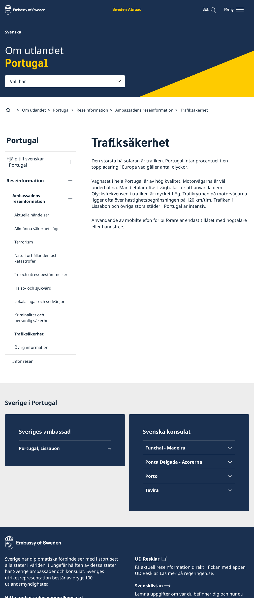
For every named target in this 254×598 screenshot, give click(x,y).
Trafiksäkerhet (29, 334)
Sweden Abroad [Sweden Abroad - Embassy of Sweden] (127, 9)
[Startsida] (10, 110)
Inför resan (22, 361)
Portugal (61, 110)
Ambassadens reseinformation (144, 110)
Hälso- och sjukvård (32, 288)
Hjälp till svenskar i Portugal (25, 162)
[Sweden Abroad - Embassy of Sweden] (30, 9)
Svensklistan (149, 586)
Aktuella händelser (31, 215)
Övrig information (31, 347)
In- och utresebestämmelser (40, 274)
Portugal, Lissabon (39, 449)
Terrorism (23, 242)
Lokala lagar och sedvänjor (39, 301)
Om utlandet (34, 110)
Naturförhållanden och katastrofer (36, 258)
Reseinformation (92, 110)
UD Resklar (147, 560)
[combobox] (65, 81)
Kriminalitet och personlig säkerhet (32, 317)
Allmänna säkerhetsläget (37, 228)
